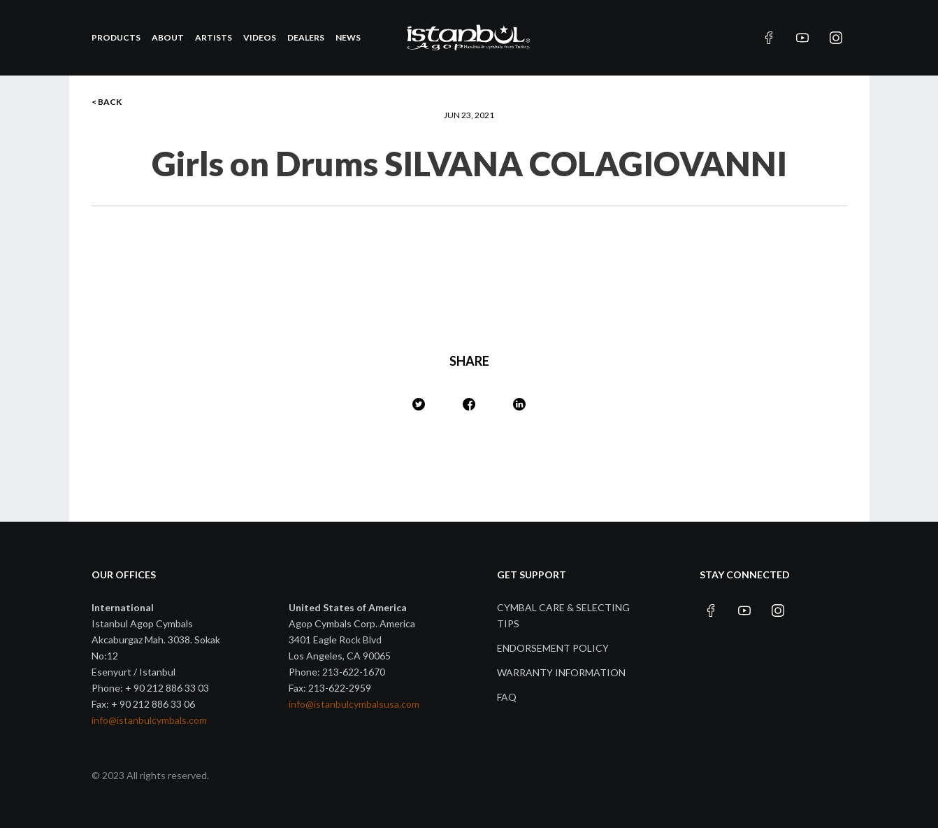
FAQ (507, 697)
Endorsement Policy (553, 648)
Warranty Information (561, 672)
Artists (213, 37)
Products (116, 37)
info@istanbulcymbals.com (149, 720)
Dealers (305, 37)
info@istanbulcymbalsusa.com (354, 704)
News (348, 37)
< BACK (107, 102)
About (168, 37)
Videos (259, 37)
